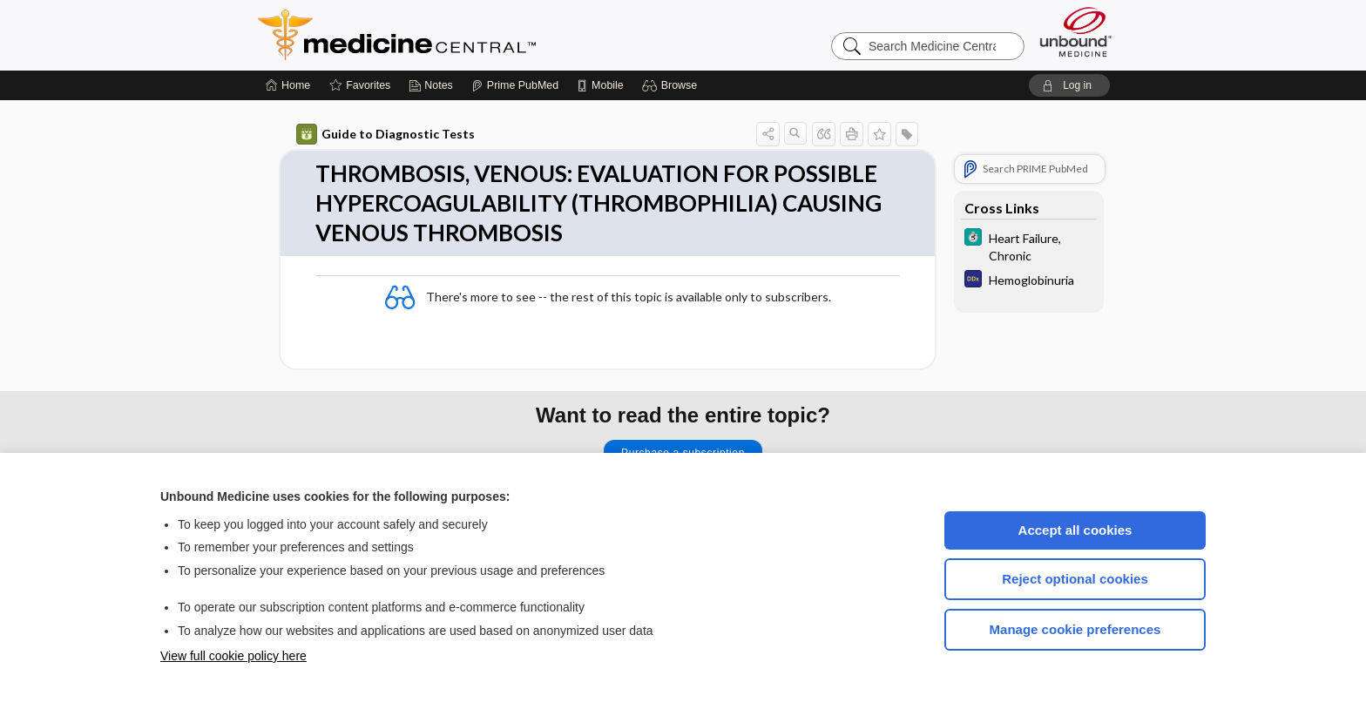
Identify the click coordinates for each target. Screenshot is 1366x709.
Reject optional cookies (1075, 578)
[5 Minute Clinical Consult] (1029, 246)
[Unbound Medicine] (1076, 31)
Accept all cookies (1075, 530)
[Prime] (514, 85)
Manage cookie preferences (1075, 629)
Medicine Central (474, 35)
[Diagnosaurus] (1029, 281)
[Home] (288, 85)
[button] (672, 85)
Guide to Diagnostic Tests (385, 134)
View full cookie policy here (233, 656)
